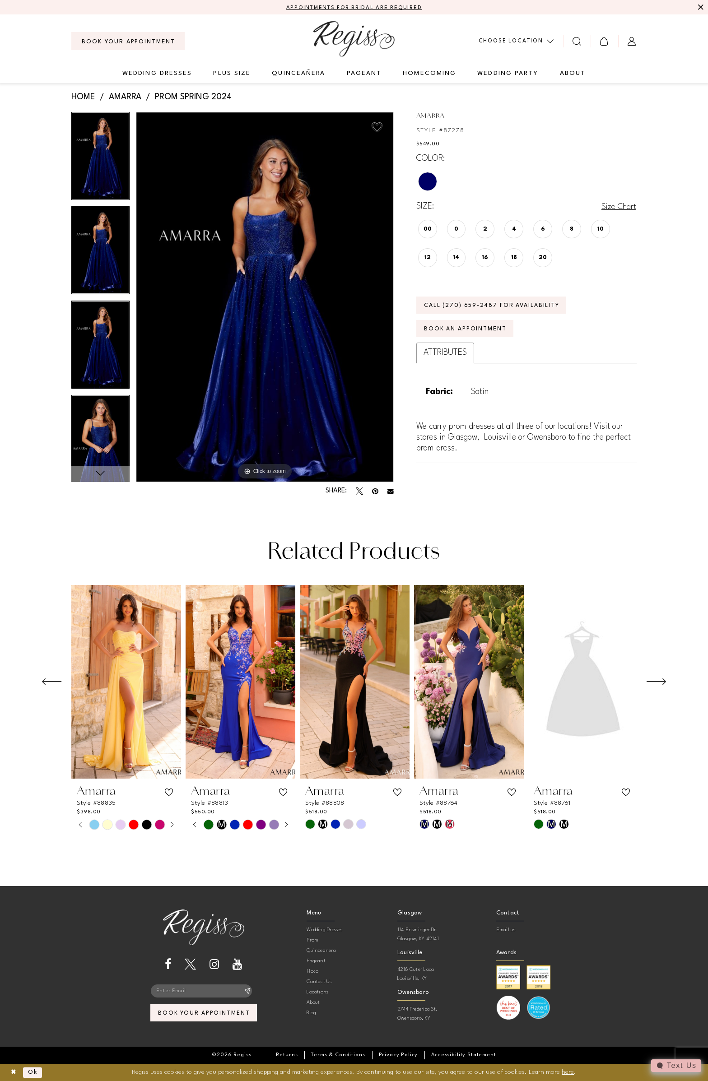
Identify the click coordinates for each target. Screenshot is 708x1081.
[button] (604, 41)
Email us (506, 930)
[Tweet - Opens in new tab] (359, 491)
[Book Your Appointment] (128, 41)
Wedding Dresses (324, 930)
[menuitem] (128, 41)
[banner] (354, 39)
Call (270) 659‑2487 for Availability (494, 307)
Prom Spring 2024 (193, 97)
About (313, 1003)
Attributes (445, 355)
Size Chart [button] (618, 207)
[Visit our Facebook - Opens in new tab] (168, 964)
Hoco (312, 972)
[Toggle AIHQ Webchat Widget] (676, 1065)
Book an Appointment (466, 331)
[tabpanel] (100, 159)
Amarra (125, 97)
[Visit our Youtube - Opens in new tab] (237, 964)
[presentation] (126, 682)
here (568, 1072)
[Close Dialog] (13, 1073)
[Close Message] (699, 8)
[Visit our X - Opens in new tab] (190, 964)
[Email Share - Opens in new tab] (390, 491)
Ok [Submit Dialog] (34, 1072)
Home (83, 97)
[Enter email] (203, 991)
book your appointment (204, 1014)
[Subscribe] (247, 991)
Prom (312, 940)
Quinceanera (321, 951)
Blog (311, 1013)
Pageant (316, 961)
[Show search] (577, 41)
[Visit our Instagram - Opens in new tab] (214, 964)
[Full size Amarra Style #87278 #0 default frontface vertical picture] (264, 297)
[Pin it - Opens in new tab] (375, 491)
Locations (317, 992)
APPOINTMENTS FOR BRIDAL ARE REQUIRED (354, 7)
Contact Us (319, 982)
